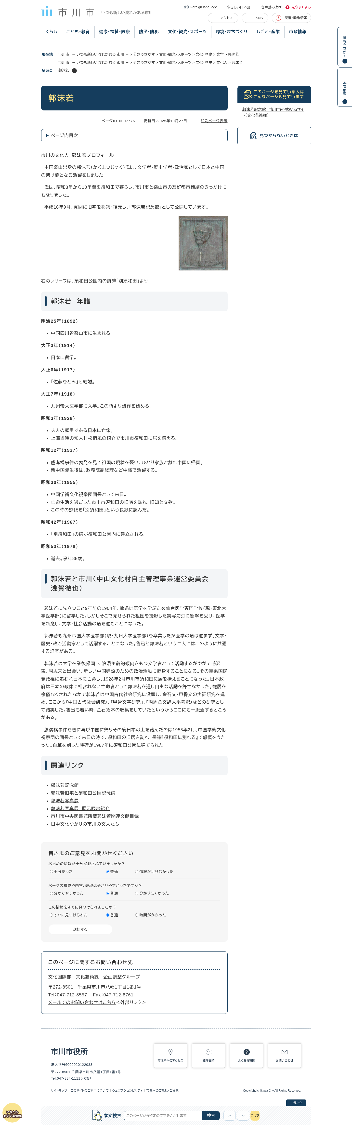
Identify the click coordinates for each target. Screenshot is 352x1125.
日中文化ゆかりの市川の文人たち (85, 824)
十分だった (63, 872)
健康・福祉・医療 (114, 31)
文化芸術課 (87, 977)
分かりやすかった (69, 893)
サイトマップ (59, 1090)
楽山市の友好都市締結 (177, 187)
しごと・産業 (268, 31)
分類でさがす (144, 54)
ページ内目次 (64, 135)
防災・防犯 (149, 31)
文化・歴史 (204, 54)
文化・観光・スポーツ (187, 31)
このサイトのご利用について (90, 1090)
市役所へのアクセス (170, 1060)
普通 (114, 872)
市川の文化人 (55, 155)
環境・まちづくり (232, 31)
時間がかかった (152, 915)
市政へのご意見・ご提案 (162, 1090)
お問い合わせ (284, 1060)
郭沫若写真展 (65, 800)
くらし (51, 31)
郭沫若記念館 (65, 785)
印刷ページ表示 (214, 121)
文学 (220, 54)
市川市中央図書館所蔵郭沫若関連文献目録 (95, 816)
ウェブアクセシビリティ (127, 1090)
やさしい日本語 (238, 7)
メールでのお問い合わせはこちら (82, 1002)
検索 (211, 1115)
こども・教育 (78, 31)
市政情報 (297, 31)
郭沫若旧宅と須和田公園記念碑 (83, 793)
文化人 (221, 62)
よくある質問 (246, 1060)
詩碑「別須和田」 (123, 281)
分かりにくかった (154, 893)
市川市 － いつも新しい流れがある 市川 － (93, 54)
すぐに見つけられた (71, 915)
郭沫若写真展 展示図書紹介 (80, 808)
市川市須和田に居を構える (153, 679)
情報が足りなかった (156, 872)
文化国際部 (60, 977)
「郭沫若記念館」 (145, 207)
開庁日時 (208, 1060)
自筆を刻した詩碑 (71, 745)
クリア (254, 1116)
